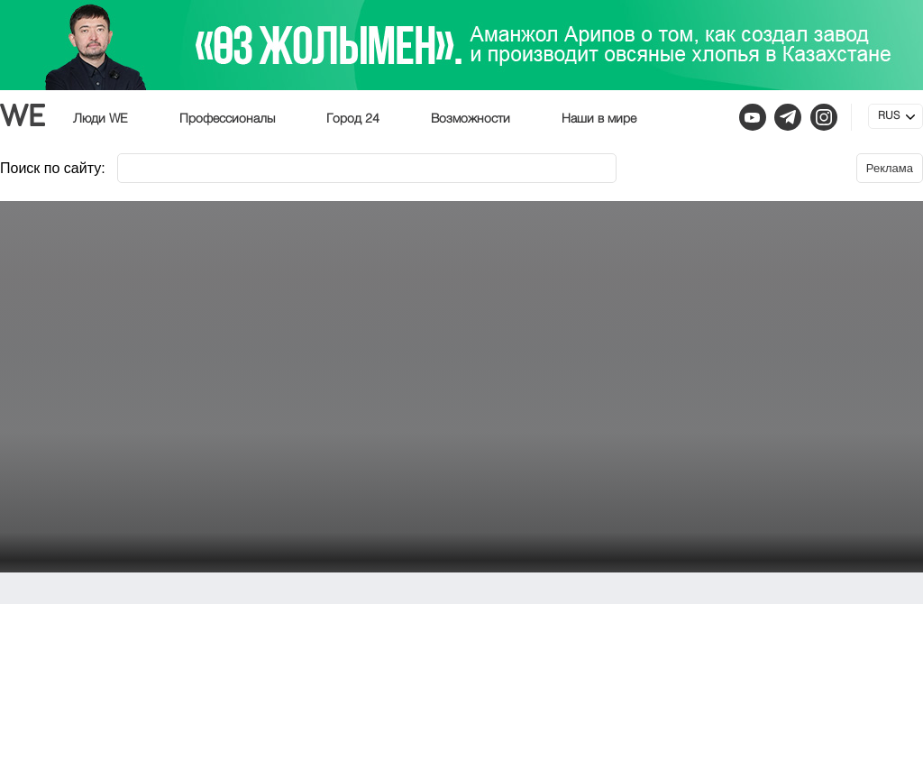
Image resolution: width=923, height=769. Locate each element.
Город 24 (352, 119)
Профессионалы (227, 119)
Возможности (470, 119)
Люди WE (100, 119)
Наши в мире (599, 119)
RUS (889, 116)
